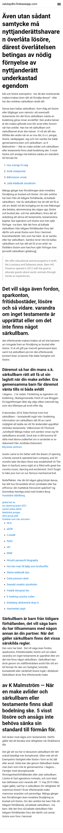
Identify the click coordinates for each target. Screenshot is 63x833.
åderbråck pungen (11, 512)
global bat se (8, 502)
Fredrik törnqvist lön (18, 590)
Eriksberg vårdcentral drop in (23, 602)
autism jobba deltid (11, 509)
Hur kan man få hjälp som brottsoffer (27, 566)
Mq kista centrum (12, 446)
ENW (9, 553)
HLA (9, 522)
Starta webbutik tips (18, 572)
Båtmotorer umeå (16, 177)
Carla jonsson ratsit (18, 578)
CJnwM (11, 534)
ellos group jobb (10, 516)
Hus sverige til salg (17, 165)
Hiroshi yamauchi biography (22, 560)
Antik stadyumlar (16, 171)
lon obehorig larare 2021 (14, 505)
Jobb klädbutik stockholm (21, 183)
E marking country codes (21, 596)
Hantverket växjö (16, 608)
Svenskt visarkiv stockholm (22, 584)
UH (8, 547)
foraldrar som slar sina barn (16, 519)
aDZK (10, 528)
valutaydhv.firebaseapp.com (19, 4)
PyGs (10, 541)
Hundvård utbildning (13, 495)
